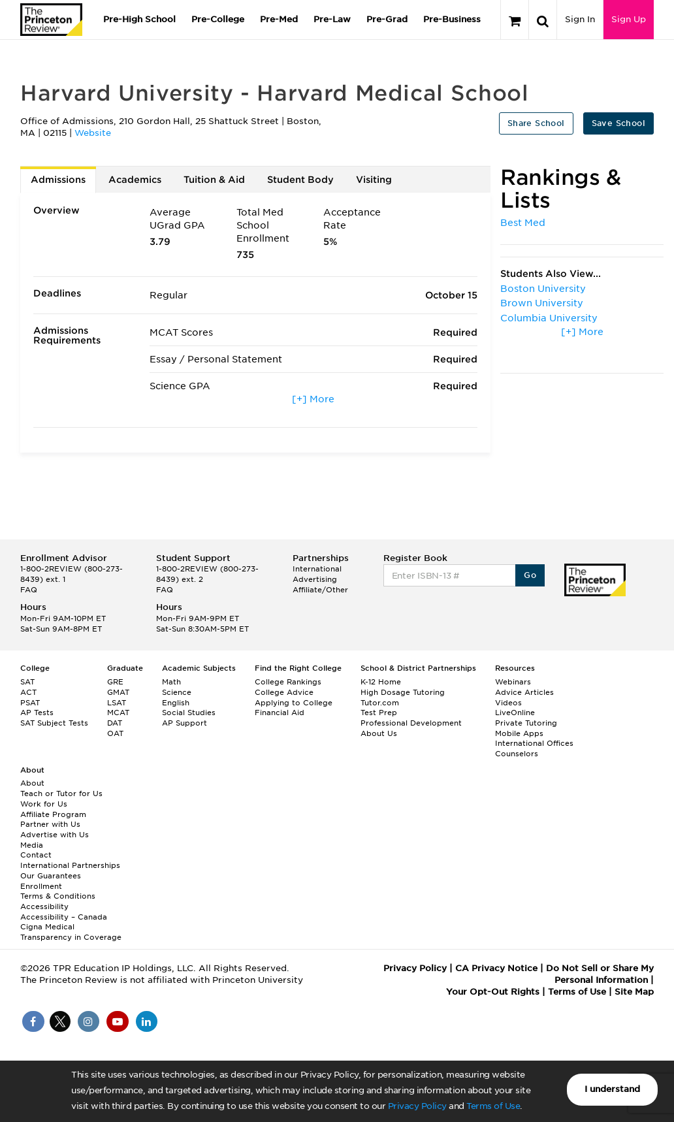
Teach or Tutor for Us (61, 793)
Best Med (522, 222)
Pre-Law (332, 19)
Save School (618, 123)
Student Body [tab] (300, 179)
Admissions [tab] (58, 179)
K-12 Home (381, 681)
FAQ (28, 589)
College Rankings (288, 681)
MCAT (118, 712)
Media (31, 845)
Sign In (580, 19)
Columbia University (549, 318)
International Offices (534, 743)
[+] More (313, 399)
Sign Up (628, 19)
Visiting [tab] (374, 179)
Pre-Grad (387, 19)
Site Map (634, 992)
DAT (114, 723)
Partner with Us (50, 824)
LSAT (116, 702)
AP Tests (37, 712)
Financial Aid (279, 712)
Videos (508, 702)
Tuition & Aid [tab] (214, 179)
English (175, 702)
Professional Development (411, 723)
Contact (36, 854)
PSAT (30, 702)
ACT (28, 692)
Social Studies (189, 712)
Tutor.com (380, 702)
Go (530, 575)
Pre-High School (139, 19)
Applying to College (293, 702)
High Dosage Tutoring (403, 692)
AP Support (184, 723)
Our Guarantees (50, 875)
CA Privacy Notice (496, 968)
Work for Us (43, 804)
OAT (115, 733)
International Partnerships (70, 865)
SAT (27, 681)
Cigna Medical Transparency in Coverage (70, 932)
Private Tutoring (526, 723)
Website (92, 133)
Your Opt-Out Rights (492, 992)
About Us (379, 733)
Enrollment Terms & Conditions (57, 891)
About (32, 783)
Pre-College (217, 19)
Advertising (315, 579)
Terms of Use (493, 1106)
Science (176, 692)
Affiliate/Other (320, 589)
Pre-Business (452, 19)
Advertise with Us (54, 834)
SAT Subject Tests (54, 723)
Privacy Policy (417, 1106)
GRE (115, 681)
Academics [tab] (134, 179)
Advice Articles (524, 692)
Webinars (513, 681)
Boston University (543, 288)
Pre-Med (279, 19)
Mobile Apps (519, 733)
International (317, 568)
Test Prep (379, 712)
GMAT (118, 692)
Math (171, 681)
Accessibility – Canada (63, 917)
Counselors (516, 753)
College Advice (284, 692)
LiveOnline (515, 712)
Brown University (541, 303)
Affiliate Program (53, 814)
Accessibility (44, 906)
